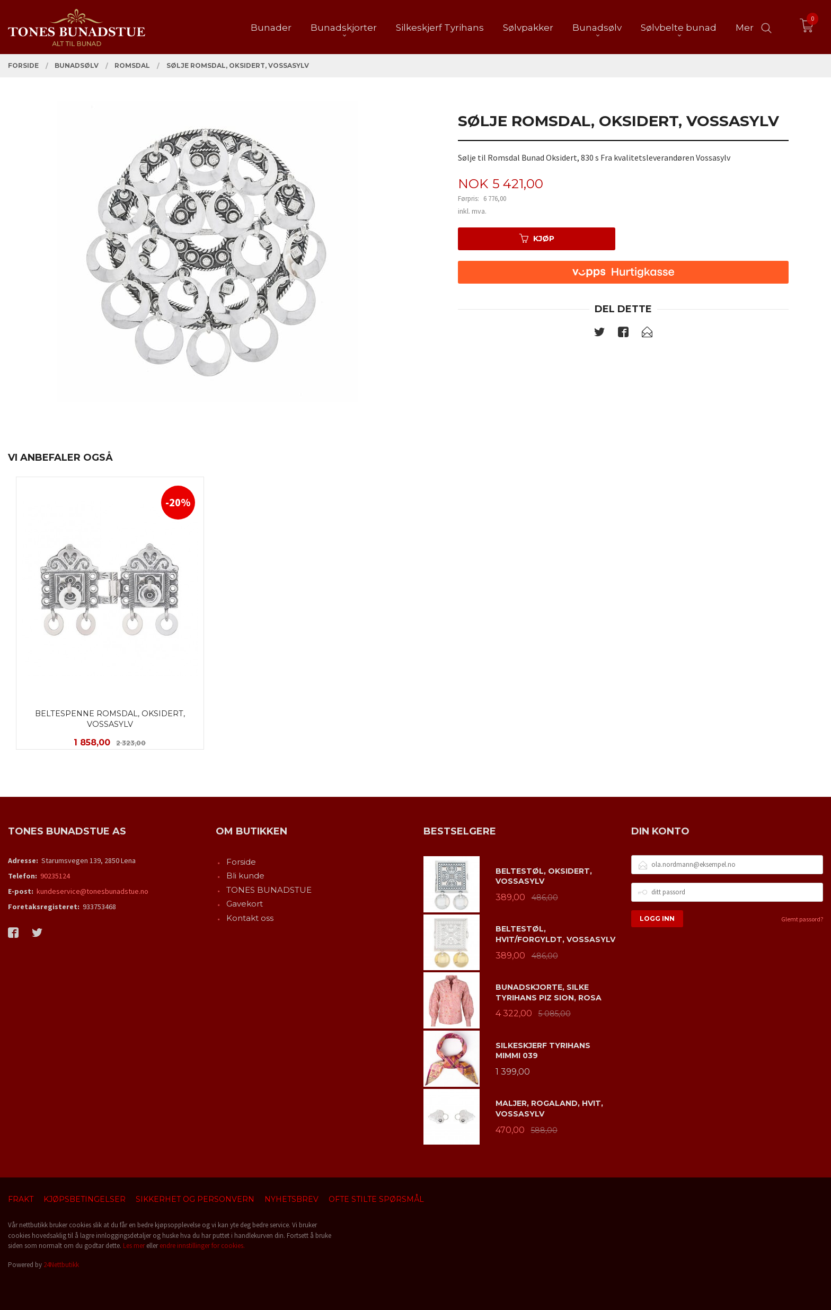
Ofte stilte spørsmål (376, 1199)
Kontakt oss (249, 918)
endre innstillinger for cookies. (202, 1245)
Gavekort (244, 904)
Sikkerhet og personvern (195, 1199)
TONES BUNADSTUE (269, 890)
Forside (241, 862)
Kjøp (536, 238)
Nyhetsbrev (291, 1199)
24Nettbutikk (61, 1264)
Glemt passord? (802, 919)
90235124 (55, 876)
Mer (745, 27)
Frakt (20, 1199)
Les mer (134, 1245)
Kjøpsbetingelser (84, 1199)
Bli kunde (245, 876)
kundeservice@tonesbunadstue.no (92, 891)
